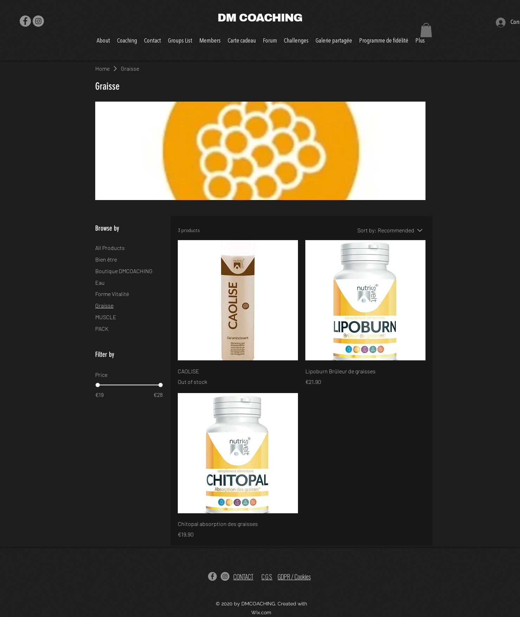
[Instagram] (38, 21)
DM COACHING (259, 18)
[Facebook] (25, 21)
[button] (426, 30)
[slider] (97, 385)
